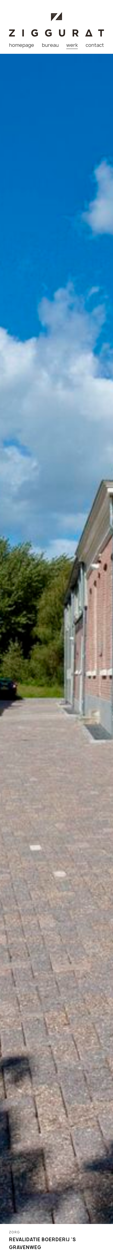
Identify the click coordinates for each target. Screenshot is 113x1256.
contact (95, 45)
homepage (21, 45)
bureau (50, 45)
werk (72, 45)
